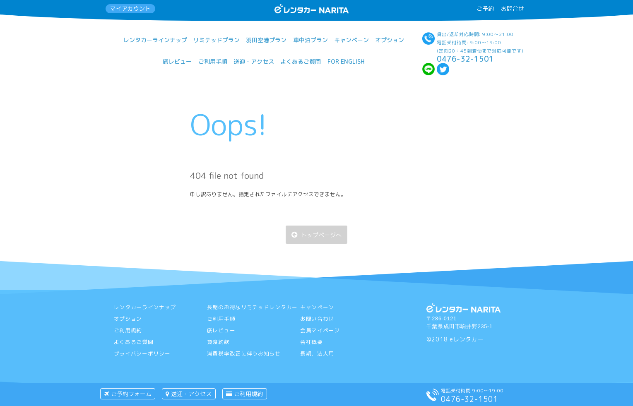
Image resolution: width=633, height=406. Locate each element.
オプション (389, 40)
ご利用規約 (128, 330)
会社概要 (311, 342)
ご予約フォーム (128, 394)
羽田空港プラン (266, 40)
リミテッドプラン (216, 40)
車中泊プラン (310, 40)
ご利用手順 (212, 61)
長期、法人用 (317, 353)
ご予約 (485, 8)
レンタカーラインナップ (155, 40)
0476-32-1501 (465, 58)
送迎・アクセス (253, 61)
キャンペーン (351, 40)
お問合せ (512, 8)
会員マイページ (320, 330)
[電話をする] (432, 399)
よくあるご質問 (300, 61)
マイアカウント (130, 8)
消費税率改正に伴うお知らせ (244, 353)
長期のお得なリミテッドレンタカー (252, 307)
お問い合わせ (317, 318)
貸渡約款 (218, 342)
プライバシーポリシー (142, 353)
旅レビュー (177, 61)
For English (346, 61)
